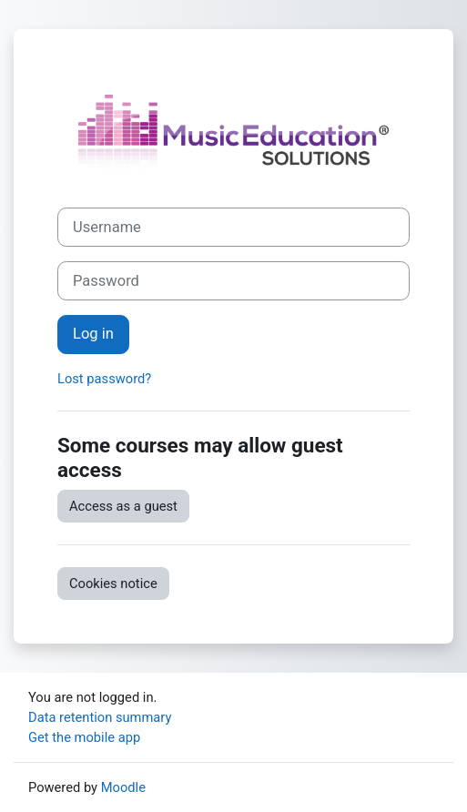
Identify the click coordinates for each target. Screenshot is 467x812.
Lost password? (104, 378)
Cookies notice (113, 583)
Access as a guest (123, 506)
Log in (93, 333)
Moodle (123, 787)
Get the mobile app (84, 737)
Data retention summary (99, 717)
